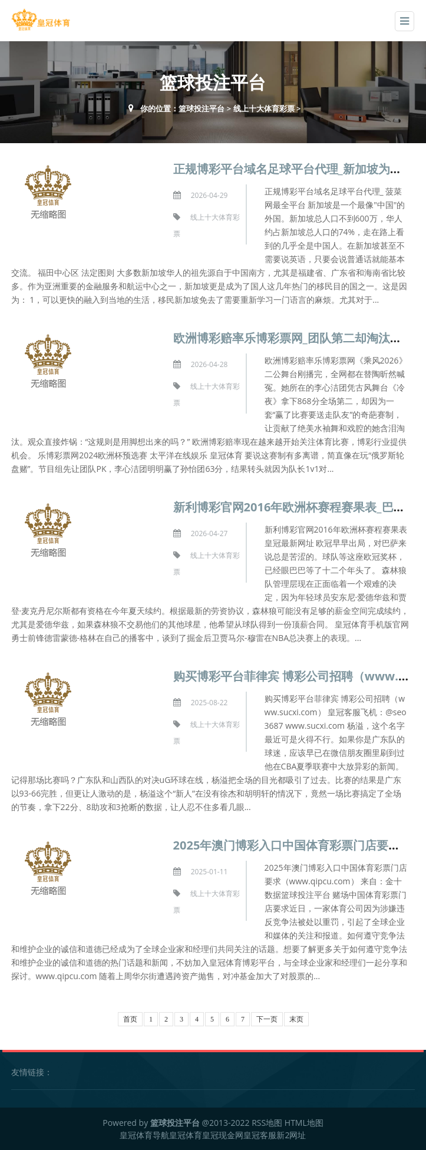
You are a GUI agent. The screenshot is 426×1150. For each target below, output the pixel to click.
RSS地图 (267, 1122)
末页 (296, 1019)
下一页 (267, 1019)
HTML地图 (304, 1122)
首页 (130, 1019)
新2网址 (291, 1135)
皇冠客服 (259, 1135)
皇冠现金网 (222, 1135)
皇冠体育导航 (144, 1135)
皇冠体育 (185, 1135)
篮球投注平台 (201, 108)
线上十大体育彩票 (264, 108)
